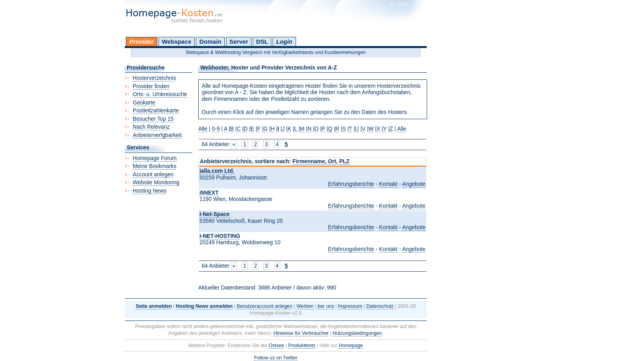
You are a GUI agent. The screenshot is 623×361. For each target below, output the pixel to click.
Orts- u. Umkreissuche (160, 94)
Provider (142, 41)
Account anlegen (153, 175)
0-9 (216, 129)
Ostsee (276, 345)
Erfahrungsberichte (351, 184)
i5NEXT (209, 193)
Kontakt (388, 184)
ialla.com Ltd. (216, 171)
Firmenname (308, 161)
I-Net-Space (214, 214)
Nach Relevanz (151, 127)
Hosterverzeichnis (154, 78)
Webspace (177, 41)
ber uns (325, 306)
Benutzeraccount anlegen (264, 306)
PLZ (344, 161)
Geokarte (144, 103)
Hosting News (149, 191)
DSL (262, 41)
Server (238, 41)
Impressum (350, 306)
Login (284, 41)
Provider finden (151, 86)
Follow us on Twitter (275, 358)
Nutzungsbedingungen (357, 333)
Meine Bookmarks (154, 166)
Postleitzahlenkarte (156, 111)
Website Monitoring (156, 182)
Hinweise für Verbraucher (301, 333)
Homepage (351, 345)
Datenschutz (380, 306)
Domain (210, 41)
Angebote (414, 184)
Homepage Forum (155, 158)
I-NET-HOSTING (219, 236)
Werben (304, 306)
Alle (202, 129)
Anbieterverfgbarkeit (157, 135)
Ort (332, 161)
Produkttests (301, 345)
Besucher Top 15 (153, 119)
